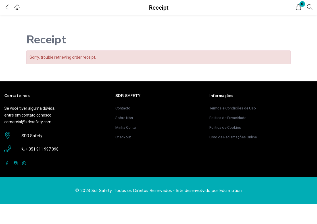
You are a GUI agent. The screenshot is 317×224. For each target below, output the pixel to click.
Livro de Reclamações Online (233, 137)
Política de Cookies (225, 127)
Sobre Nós (124, 118)
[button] (298, 7)
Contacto (122, 108)
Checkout (123, 137)
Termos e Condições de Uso (232, 108)
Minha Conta (125, 127)
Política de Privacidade (227, 118)
